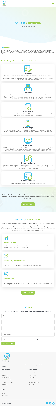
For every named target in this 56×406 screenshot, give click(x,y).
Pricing (3, 373)
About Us (31, 384)
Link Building (32, 377)
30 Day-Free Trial (6, 380)
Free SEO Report (6, 375)
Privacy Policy (5, 384)
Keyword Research (34, 382)
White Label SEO (6, 377)
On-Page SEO (32, 375)
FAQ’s (3, 393)
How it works (32, 373)
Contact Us (5, 395)
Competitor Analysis (34, 380)
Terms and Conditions (7, 382)
